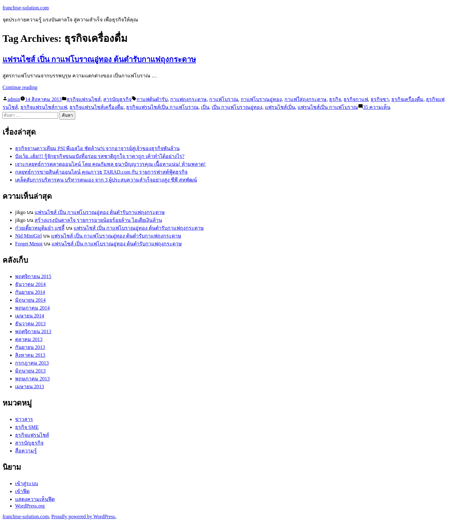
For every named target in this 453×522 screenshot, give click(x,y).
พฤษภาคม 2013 (32, 378)
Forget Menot (28, 243)
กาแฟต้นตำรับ (152, 99)
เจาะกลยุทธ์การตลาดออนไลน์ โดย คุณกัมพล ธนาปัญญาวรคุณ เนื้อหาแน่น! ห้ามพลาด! (110, 164)
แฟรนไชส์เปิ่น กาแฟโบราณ (328, 107)
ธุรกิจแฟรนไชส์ (84, 99)
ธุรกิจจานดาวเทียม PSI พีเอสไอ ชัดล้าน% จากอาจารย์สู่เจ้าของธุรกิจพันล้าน (97, 148)
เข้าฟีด (22, 491)
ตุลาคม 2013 (28, 339)
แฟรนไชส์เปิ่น (280, 107)
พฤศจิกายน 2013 (33, 331)
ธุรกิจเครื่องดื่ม (407, 99)
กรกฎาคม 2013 (32, 363)
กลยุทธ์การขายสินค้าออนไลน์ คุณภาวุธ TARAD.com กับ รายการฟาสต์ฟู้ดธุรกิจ (101, 172)
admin (14, 99)
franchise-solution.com (26, 7)
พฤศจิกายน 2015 (33, 276)
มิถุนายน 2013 (30, 370)
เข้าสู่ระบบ (26, 483)
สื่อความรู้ (26, 450)
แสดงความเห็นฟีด (35, 499)
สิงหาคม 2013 (30, 355)
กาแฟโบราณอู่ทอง (261, 99)
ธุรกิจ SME (27, 427)
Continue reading (20, 87)
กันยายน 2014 (30, 292)
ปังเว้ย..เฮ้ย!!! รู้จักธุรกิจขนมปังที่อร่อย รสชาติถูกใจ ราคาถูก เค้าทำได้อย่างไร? (99, 156)
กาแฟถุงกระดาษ (188, 99)
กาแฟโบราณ (223, 99)
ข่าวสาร (24, 419)
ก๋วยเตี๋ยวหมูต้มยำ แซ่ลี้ (39, 228)
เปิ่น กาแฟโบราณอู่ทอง (237, 107)
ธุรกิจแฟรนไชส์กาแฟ (43, 107)
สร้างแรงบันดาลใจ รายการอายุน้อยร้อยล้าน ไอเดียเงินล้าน (98, 220)
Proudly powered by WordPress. (83, 516)
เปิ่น (205, 107)
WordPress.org (30, 505)
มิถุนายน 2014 (30, 300)
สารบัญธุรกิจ (117, 99)
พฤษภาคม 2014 (32, 308)
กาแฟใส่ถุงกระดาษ (305, 99)
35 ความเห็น (376, 107)
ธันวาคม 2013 (30, 323)
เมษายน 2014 (29, 315)
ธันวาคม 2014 (30, 284)
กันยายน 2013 (30, 347)
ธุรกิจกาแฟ (356, 99)
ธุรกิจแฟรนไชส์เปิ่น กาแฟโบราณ (162, 107)
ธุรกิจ (335, 99)
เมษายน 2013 (29, 386)
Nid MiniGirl (28, 236)
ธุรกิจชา (380, 99)
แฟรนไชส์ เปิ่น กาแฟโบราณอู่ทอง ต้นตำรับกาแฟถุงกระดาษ (99, 59)
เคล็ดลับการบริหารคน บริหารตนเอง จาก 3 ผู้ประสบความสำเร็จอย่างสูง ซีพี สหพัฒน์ (106, 179)
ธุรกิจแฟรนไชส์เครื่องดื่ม (97, 107)
